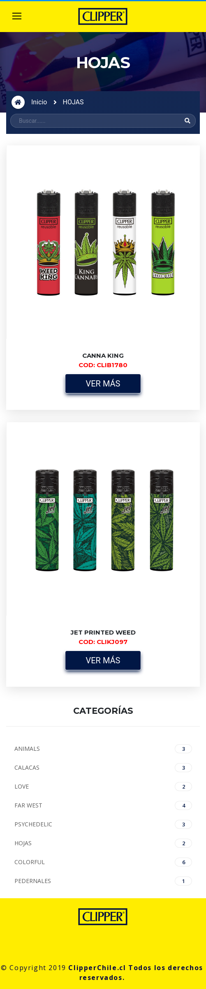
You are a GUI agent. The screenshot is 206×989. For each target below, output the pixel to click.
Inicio (39, 102)
